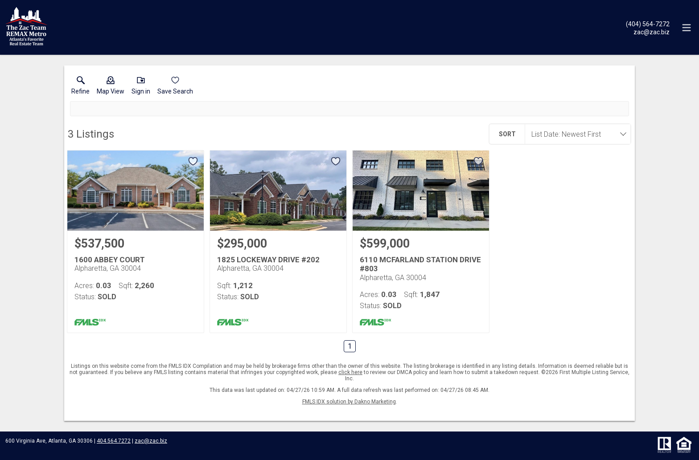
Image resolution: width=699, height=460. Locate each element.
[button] (110, 87)
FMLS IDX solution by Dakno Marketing (349, 402)
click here (350, 372)
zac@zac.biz (151, 441)
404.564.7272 (114, 441)
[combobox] (575, 134)
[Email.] (648, 32)
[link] (80, 87)
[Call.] (648, 24)
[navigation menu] (686, 27)
